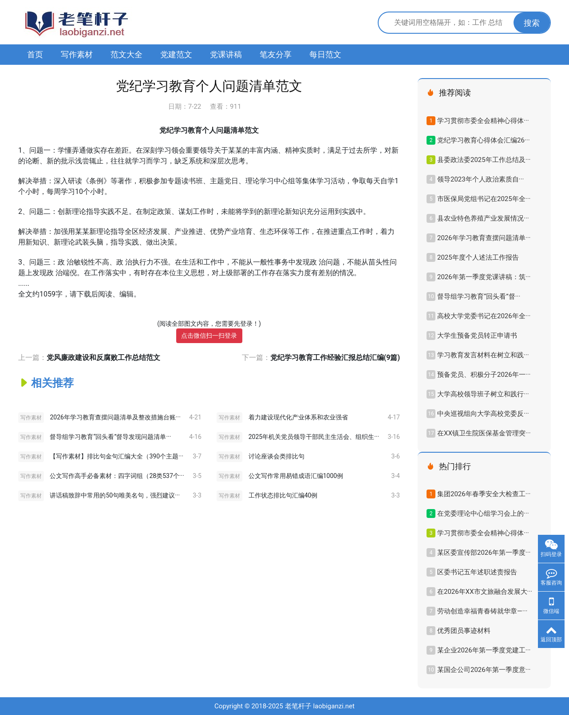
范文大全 (126, 54)
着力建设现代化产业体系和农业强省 (298, 417)
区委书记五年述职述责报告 (477, 572)
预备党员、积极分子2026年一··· (483, 375)
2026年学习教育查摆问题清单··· (483, 238)
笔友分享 (276, 54)
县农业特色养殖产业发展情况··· (483, 218)
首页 (35, 54)
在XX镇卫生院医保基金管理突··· (484, 433)
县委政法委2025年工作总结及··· (483, 160)
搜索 (532, 23)
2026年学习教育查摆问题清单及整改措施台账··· (115, 417)
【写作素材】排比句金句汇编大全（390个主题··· (116, 456)
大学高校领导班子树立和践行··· (483, 394)
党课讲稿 (226, 54)
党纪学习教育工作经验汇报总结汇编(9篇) (335, 357)
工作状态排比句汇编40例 (283, 495)
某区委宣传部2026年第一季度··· (483, 553)
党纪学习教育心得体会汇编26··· (483, 140)
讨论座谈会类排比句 (276, 456)
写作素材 (77, 54)
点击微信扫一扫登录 (209, 335)
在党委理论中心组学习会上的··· (483, 513)
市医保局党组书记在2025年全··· (483, 199)
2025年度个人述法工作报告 (478, 257)
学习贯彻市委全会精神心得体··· (483, 121)
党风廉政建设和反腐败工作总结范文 (103, 357)
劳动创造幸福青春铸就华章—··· (482, 611)
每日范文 (325, 54)
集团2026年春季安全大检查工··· (483, 494)
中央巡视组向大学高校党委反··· (483, 414)
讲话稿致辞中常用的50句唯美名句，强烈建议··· (115, 495)
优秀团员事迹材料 (463, 631)
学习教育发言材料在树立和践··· (483, 355)
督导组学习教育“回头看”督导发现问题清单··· (110, 436)
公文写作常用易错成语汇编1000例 (296, 475)
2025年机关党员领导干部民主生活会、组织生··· (314, 436)
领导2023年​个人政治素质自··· (480, 179)
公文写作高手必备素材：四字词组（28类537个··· (117, 475)
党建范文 (176, 54)
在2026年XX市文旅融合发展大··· (484, 592)
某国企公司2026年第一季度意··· (483, 670)
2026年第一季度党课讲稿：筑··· (483, 277)
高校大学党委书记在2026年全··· (483, 316)
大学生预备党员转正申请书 (477, 336)
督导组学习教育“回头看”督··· (478, 296)
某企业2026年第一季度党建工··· (483, 650)
